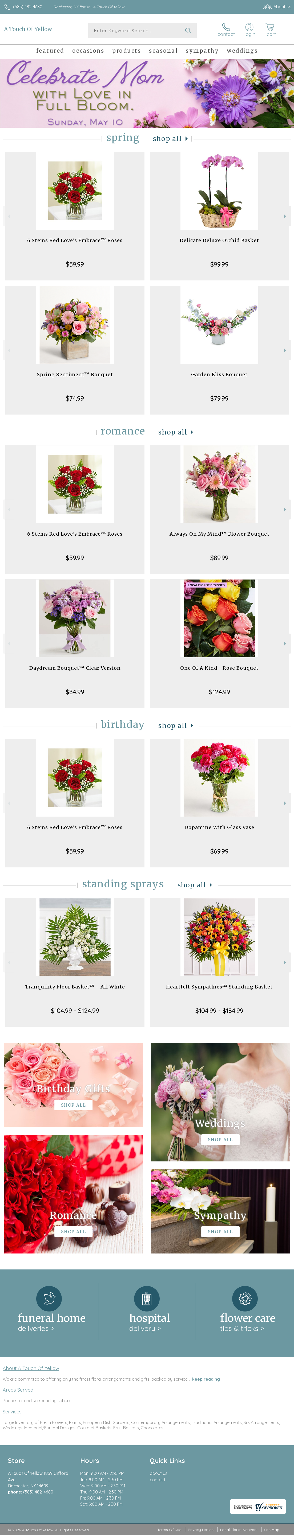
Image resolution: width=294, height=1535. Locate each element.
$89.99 (219, 558)
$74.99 (75, 398)
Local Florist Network (238, 1529)
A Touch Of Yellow (28, 29)
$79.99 (219, 398)
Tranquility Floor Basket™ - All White (75, 987)
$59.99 (75, 264)
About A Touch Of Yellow (31, 1368)
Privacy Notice (201, 1529)
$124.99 (219, 692)
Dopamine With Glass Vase (219, 827)
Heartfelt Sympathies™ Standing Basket (219, 987)
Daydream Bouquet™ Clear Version (75, 668)
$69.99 (219, 851)
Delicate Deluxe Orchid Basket (219, 240)
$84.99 (75, 692)
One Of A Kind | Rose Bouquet (219, 668)
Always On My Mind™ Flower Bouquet (219, 534)
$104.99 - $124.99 (75, 1011)
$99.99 (219, 264)
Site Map (271, 1529)
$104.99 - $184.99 (219, 1011)
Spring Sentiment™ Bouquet (75, 374)
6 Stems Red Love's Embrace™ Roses (75, 240)
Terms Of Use (169, 1529)
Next (285, 216)
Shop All (167, 139)
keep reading (206, 1379)
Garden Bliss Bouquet (219, 374)
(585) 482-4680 (27, 6)
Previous (8, 216)
